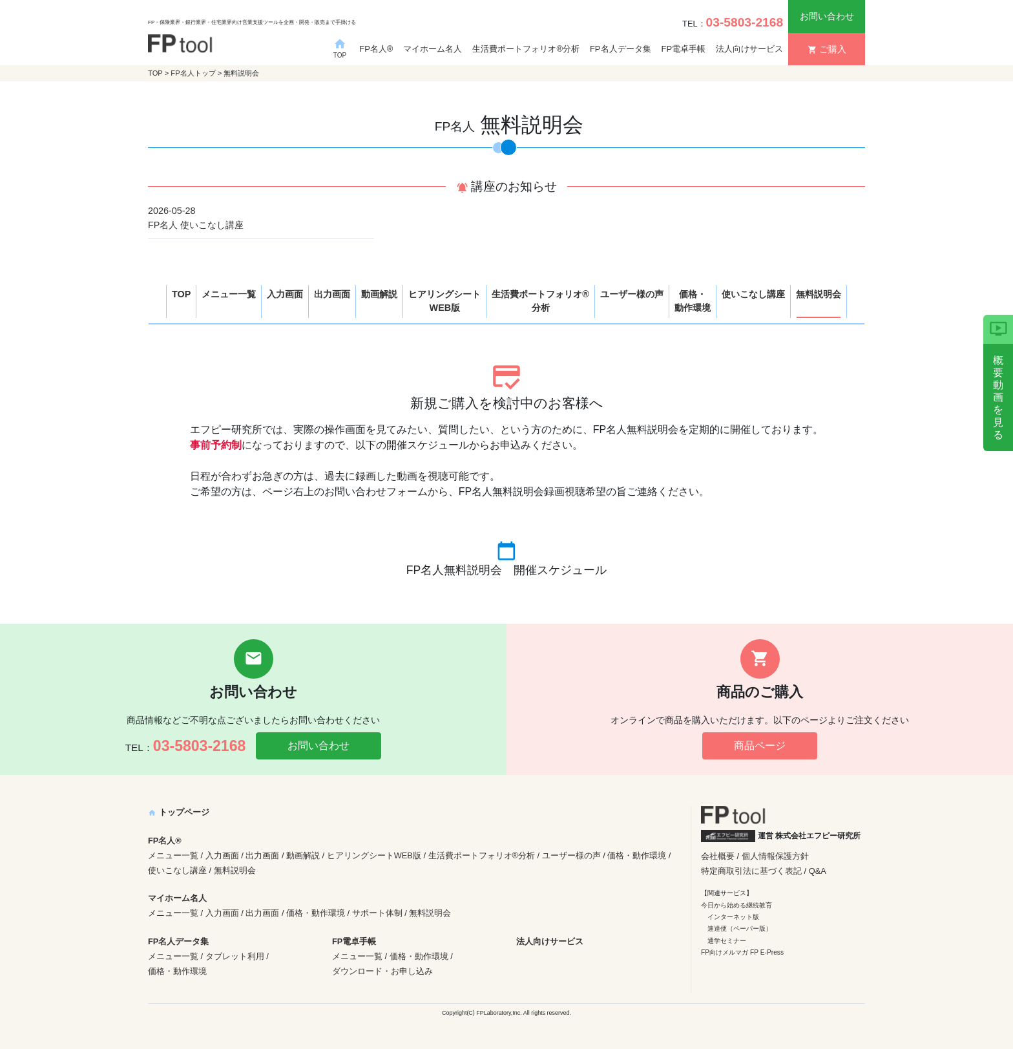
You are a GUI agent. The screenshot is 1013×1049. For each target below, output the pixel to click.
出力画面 (332, 294)
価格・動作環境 (692, 301)
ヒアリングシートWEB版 (444, 301)
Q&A (817, 871)
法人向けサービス (749, 49)
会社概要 (718, 856)
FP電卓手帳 (684, 49)
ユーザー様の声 (631, 294)
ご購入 (827, 49)
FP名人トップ (193, 73)
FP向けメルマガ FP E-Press (742, 952)
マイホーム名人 (432, 49)
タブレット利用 (234, 956)
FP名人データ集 (620, 49)
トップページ (178, 812)
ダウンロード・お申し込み (382, 971)
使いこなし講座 (753, 294)
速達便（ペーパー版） (739, 928)
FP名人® (376, 49)
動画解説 (379, 294)
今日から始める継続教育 (736, 905)
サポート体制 (377, 913)
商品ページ (760, 745)
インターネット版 (733, 916)
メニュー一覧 (229, 294)
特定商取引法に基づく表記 (751, 871)
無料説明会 (818, 294)
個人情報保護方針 (775, 856)
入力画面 (285, 294)
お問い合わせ (827, 16)
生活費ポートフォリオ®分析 (526, 49)
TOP (155, 73)
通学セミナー (726, 940)
